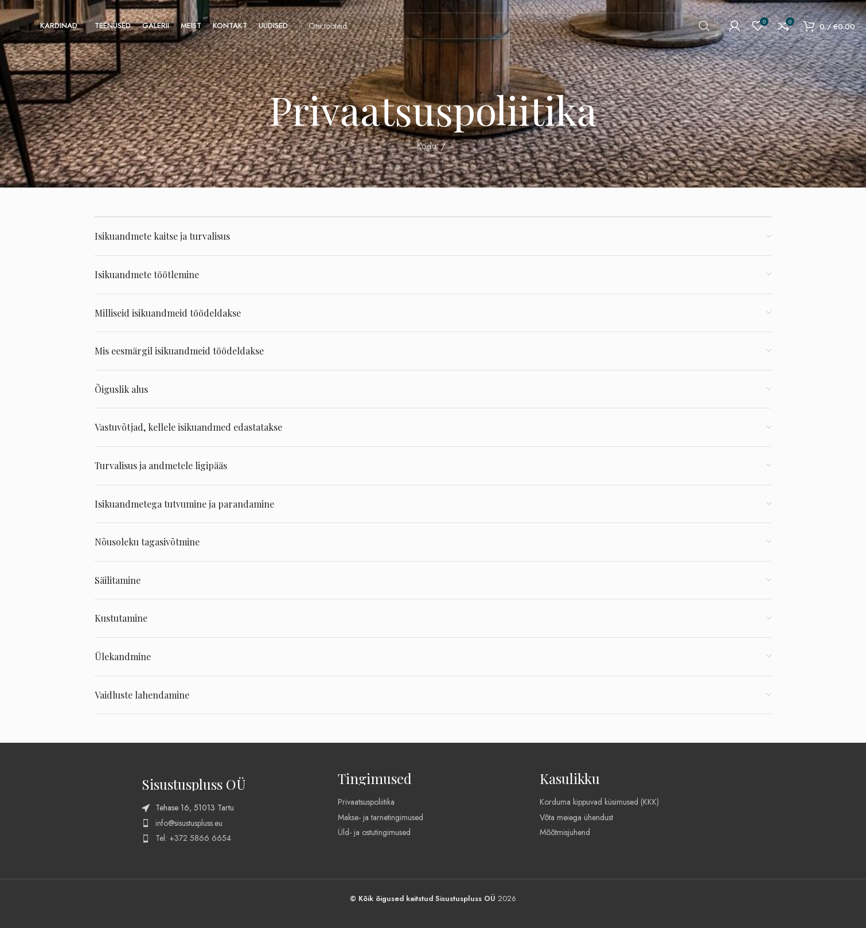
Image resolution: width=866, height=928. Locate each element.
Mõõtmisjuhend (565, 832)
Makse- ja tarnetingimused (380, 817)
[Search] (508, 26)
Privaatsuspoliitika (366, 802)
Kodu (426, 146)
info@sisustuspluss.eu (189, 823)
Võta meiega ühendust (576, 817)
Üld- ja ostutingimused (374, 832)
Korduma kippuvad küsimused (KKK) (599, 802)
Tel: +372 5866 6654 (193, 838)
